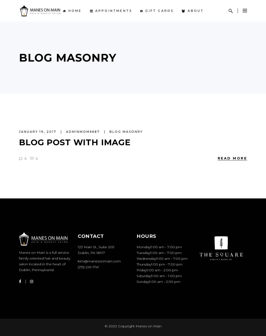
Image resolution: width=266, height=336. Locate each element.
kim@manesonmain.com (99, 261)
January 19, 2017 (38, 131)
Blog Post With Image (75, 142)
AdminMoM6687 (83, 131)
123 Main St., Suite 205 (96, 247)
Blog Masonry (126, 131)
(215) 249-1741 (88, 267)
